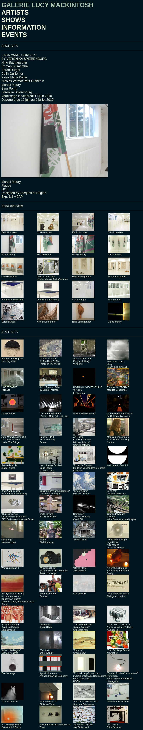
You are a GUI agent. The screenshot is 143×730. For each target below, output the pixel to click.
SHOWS (13, 20)
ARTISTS (15, 12)
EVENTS (14, 34)
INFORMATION (23, 27)
